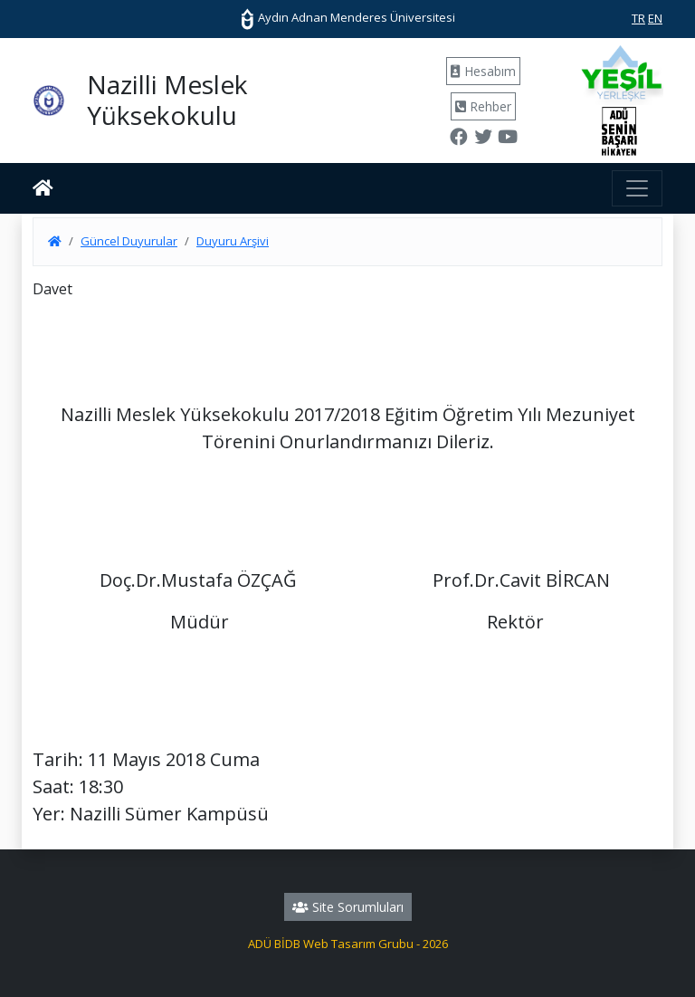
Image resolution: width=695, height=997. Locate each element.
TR (638, 18)
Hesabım (483, 71)
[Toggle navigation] (637, 188)
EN (655, 18)
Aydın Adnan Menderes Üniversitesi (347, 17)
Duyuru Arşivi (232, 241)
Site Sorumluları (348, 907)
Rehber (483, 106)
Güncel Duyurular (129, 241)
